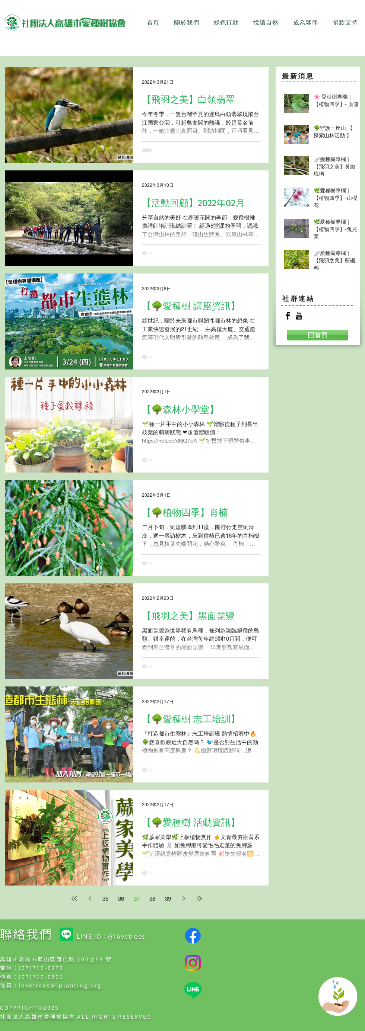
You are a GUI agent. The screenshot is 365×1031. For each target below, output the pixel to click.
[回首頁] (317, 335)
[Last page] (199, 898)
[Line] (66, 934)
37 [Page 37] (137, 899)
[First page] (74, 898)
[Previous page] (89, 898)
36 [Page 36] (121, 899)
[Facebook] (192, 935)
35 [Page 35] (105, 899)
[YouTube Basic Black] (299, 316)
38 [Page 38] (152, 899)
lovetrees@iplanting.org (60, 985)
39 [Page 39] (168, 899)
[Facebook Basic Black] (288, 316)
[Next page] (183, 898)
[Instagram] (192, 962)
